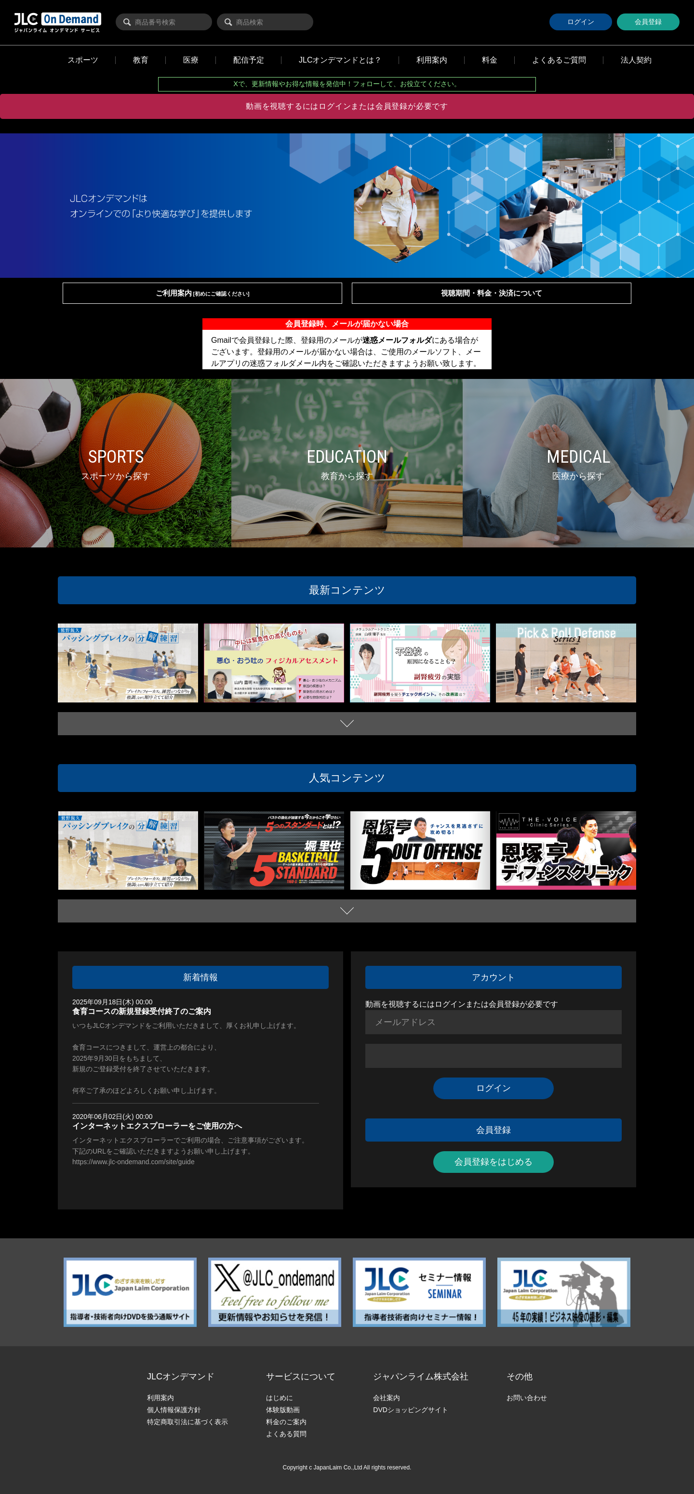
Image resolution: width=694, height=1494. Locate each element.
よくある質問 (286, 1434)
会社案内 (386, 1398)
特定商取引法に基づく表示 (187, 1422)
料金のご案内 (286, 1422)
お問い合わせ (527, 1398)
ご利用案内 (203, 293)
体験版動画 (283, 1410)
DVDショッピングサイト (410, 1410)
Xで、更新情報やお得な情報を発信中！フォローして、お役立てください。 (347, 84)
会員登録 (648, 22)
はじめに (279, 1398)
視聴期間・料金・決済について (491, 293)
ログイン (580, 22)
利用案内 (160, 1398)
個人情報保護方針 (174, 1410)
